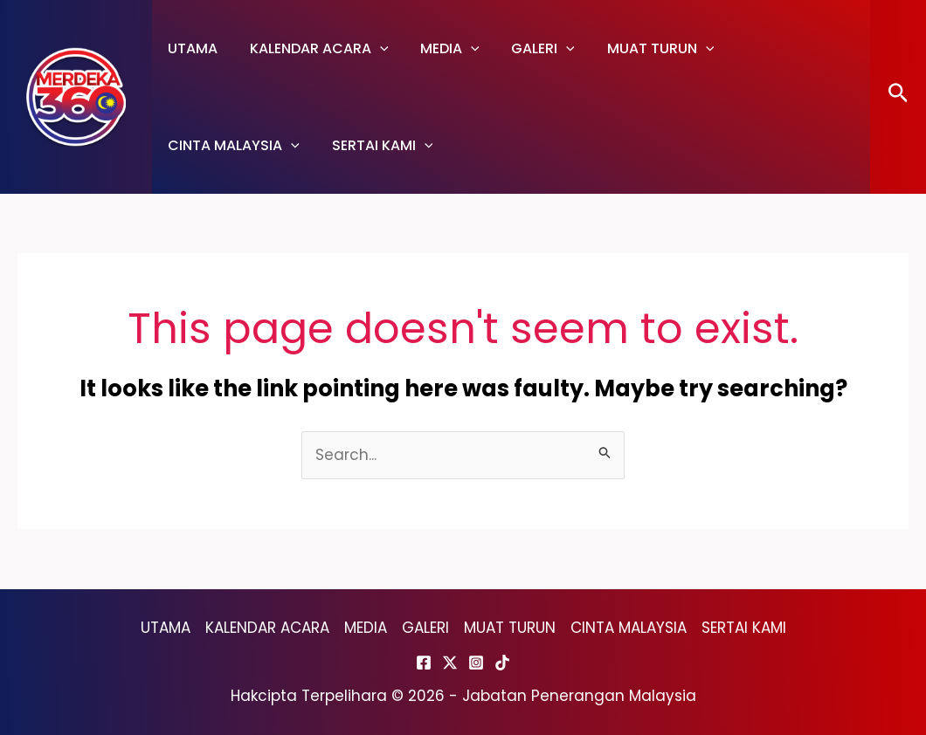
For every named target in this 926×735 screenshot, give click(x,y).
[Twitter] (450, 662)
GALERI (529, 48)
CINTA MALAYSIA (789, 48)
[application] (374, 48)
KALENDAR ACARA (313, 48)
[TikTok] (502, 662)
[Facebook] (424, 662)
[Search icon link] (898, 97)
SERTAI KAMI (216, 145)
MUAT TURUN (642, 48)
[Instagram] (476, 662)
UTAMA (191, 48)
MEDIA (440, 48)
